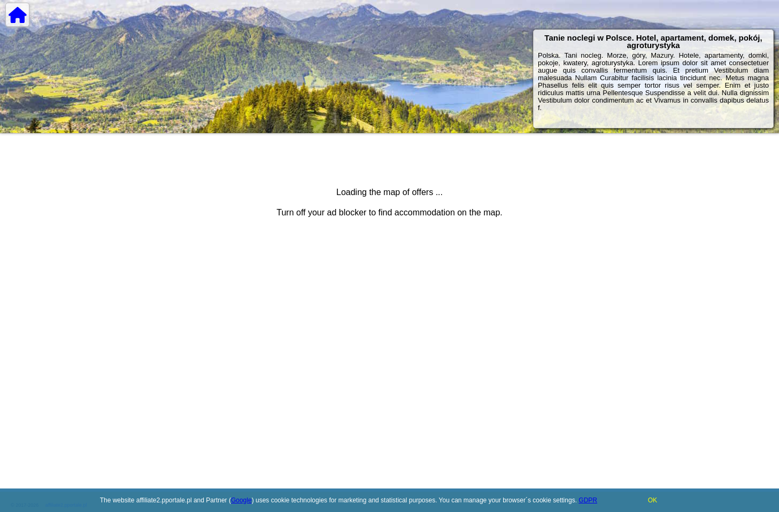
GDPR (588, 500)
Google (241, 500)
